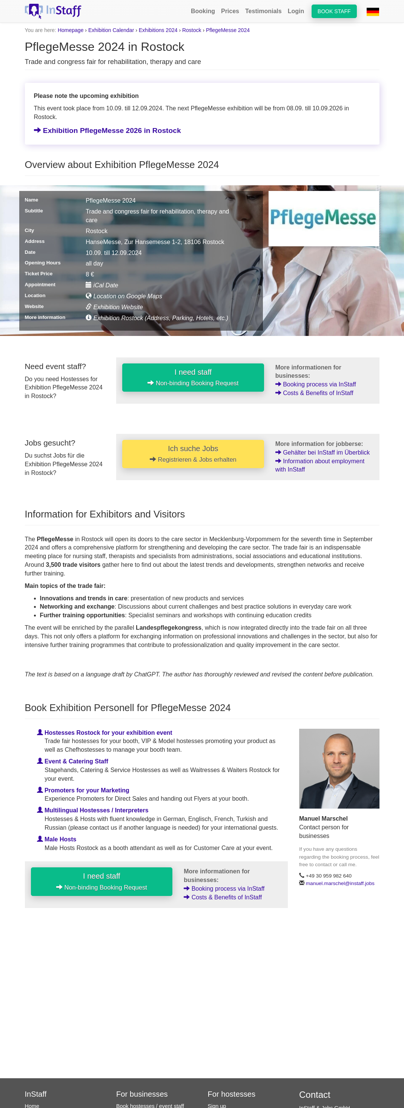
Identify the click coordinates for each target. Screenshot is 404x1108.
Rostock (191, 30)
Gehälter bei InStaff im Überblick (322, 452)
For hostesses (232, 1094)
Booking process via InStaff (315, 384)
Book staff (334, 11)
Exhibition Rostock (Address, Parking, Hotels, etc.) (157, 318)
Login (296, 11)
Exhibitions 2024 (158, 30)
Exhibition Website (114, 307)
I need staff (192, 377)
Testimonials (263, 11)
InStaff (36, 1094)
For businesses (142, 1094)
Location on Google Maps (124, 296)
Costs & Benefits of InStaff (314, 393)
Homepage (71, 30)
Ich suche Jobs (193, 453)
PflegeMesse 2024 (228, 30)
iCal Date (102, 285)
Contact (314, 1095)
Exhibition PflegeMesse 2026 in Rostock (107, 130)
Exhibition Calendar (111, 30)
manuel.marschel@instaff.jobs (340, 883)
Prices (230, 11)
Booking (203, 11)
